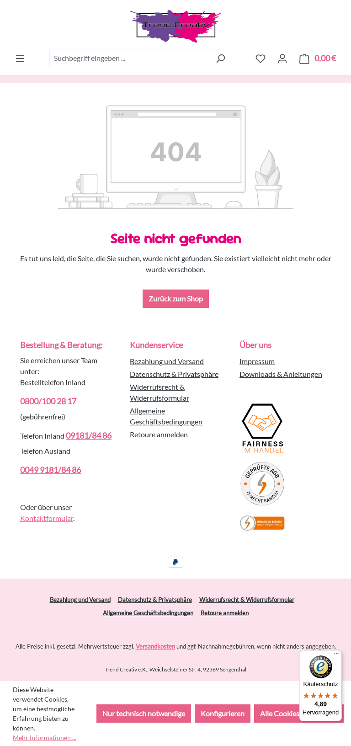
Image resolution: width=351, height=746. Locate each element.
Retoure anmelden (159, 434)
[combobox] (129, 58)
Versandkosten (155, 646)
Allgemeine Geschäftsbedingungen (148, 613)
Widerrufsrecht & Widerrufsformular (246, 599)
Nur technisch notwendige (143, 713)
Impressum (257, 361)
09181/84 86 (89, 435)
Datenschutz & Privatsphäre (174, 374)
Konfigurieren (223, 713)
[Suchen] (220, 58)
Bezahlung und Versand (167, 361)
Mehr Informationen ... (44, 737)
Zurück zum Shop (176, 298)
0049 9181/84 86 (50, 470)
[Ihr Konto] (282, 58)
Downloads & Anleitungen (280, 374)
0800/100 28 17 (48, 401)
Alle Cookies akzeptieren (299, 713)
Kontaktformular (46, 518)
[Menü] (20, 58)
